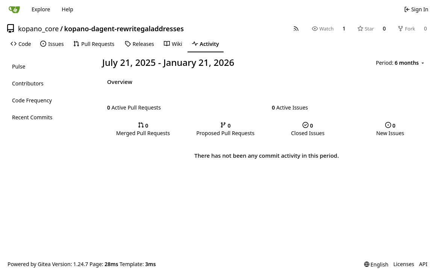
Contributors (28, 83)
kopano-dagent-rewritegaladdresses (124, 28)
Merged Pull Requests (143, 129)
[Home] (14, 9)
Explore (41, 9)
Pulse (18, 66)
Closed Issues (308, 129)
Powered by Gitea (29, 264)
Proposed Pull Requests (226, 129)
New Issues (390, 129)
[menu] (400, 63)
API (423, 264)
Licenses (403, 264)
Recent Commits (32, 117)
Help (67, 9)
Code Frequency (32, 100)
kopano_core (38, 28)
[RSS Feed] (296, 28)
